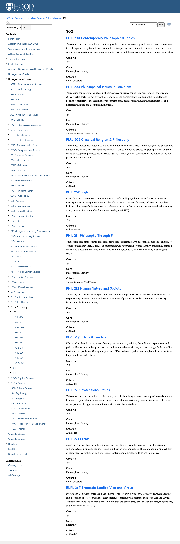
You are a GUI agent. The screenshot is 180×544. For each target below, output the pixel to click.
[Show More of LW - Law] (8, 261)
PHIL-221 (19, 357)
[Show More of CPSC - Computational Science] (8, 149)
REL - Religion (17, 398)
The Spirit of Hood (17, 58)
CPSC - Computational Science (25, 150)
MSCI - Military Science (21, 276)
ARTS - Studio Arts (19, 104)
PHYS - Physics (17, 383)
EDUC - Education (19, 165)
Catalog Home (15, 465)
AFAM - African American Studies (26, 84)
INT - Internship (17, 241)
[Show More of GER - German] (8, 200)
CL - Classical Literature (21, 139)
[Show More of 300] (10, 367)
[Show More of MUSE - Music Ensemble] (8, 286)
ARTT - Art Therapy (19, 109)
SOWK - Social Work (20, 408)
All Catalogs (14, 475)
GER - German (17, 200)
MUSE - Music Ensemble (21, 286)
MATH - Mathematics (20, 266)
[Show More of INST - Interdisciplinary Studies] (8, 235)
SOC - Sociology (18, 403)
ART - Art (14, 99)
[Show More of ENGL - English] (8, 170)
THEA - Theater (17, 428)
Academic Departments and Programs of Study (30, 69)
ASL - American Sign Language (25, 114)
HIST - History (17, 221)
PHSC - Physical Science (22, 378)
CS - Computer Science (21, 155)
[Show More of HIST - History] (8, 220)
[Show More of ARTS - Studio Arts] (8, 104)
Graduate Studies (16, 433)
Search (26, 28)
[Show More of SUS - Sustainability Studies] (8, 418)
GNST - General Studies (21, 215)
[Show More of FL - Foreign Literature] (8, 180)
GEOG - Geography (19, 195)
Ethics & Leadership (88, 337)
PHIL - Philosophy (18, 307)
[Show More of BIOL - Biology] (8, 119)
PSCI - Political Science (21, 388)
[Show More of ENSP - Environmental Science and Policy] (8, 175)
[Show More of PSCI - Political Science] (8, 387)
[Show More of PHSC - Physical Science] (8, 377)
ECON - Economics (19, 160)
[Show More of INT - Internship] (8, 240)
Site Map (12, 470)
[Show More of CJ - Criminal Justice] (8, 134)
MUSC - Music (17, 281)
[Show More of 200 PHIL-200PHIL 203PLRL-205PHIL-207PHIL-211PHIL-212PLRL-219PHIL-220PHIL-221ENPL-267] (10, 311)
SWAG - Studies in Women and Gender (28, 423)
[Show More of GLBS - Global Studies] (8, 210)
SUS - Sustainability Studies (23, 418)
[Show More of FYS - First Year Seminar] (8, 190)
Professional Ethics (88, 390)
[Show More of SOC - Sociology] (8, 403)
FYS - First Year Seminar (21, 190)
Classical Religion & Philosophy (97, 139)
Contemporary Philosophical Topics (100, 38)
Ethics (78, 438)
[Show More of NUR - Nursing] (8, 291)
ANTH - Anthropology (20, 89)
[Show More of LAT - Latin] (8, 256)
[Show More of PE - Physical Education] (8, 296)
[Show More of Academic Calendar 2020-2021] (6, 43)
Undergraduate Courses (19, 79)
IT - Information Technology (23, 246)
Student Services (16, 63)
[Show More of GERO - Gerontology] (8, 205)
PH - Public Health (19, 302)
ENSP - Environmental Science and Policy (30, 175)
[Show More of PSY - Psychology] (8, 392)
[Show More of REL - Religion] (8, 398)
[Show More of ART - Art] (8, 99)
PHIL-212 (19, 342)
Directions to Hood (17, 454)
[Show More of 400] (10, 372)
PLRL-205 (19, 327)
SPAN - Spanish (17, 413)
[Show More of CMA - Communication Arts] (8, 144)
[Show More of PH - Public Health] (8, 301)
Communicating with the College (24, 48)
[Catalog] (144, 24)
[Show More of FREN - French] (8, 185)
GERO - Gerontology (20, 205)
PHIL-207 (19, 332)
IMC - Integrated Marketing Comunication (30, 231)
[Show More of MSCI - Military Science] (8, 276)
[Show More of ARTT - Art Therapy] (8, 109)
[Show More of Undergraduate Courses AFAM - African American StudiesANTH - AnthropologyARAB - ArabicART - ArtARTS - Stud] (6, 78)
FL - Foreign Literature (21, 180)
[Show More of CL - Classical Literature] (8, 139)
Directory (12, 443)
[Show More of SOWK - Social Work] (8, 408)
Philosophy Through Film (91, 235)
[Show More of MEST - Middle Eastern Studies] (8, 271)
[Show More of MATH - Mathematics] (8, 266)
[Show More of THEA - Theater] (8, 428)
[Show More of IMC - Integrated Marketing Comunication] (8, 230)
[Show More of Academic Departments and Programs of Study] (6, 68)
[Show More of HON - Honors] (8, 225)
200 (14, 312)
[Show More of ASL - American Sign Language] (8, 114)
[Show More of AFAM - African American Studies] (8, 83)
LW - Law (14, 261)
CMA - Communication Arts (23, 145)
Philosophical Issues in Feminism (98, 86)
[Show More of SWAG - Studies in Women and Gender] (8, 423)
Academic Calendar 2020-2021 (23, 43)
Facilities (12, 448)
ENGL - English (17, 170)
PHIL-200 (19, 317)
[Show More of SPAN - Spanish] (8, 413)
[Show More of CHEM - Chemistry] (8, 129)
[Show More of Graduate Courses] (6, 438)
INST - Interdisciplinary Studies (25, 236)
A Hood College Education (21, 53)
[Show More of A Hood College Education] (6, 53)
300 (14, 367)
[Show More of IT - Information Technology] (8, 246)
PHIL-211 (19, 337)
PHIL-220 (19, 352)
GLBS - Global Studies (21, 210)
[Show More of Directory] (6, 443)
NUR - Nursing (17, 291)
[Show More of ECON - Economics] (8, 159)
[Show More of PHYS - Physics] (8, 382)
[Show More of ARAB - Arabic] (8, 94)
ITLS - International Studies (23, 251)
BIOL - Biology (17, 119)
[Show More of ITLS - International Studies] (8, 251)
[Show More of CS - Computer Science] (8, 154)
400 (14, 372)
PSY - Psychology (18, 393)
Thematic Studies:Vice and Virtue (99, 487)
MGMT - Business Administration (25, 124)
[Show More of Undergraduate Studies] (6, 73)
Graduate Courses (16, 438)
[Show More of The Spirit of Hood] (6, 58)
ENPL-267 (19, 362)
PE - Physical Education (21, 296)
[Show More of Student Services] (6, 63)
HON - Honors (17, 226)
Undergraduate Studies (19, 74)
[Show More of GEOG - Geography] (8, 195)
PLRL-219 (19, 347)
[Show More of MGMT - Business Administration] (8, 124)
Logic (77, 192)
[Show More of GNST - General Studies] (8, 215)
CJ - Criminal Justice (20, 134)
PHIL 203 (19, 322)
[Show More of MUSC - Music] (8, 281)
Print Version (14, 38)
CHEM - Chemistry (19, 129)
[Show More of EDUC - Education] (8, 164)
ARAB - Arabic (17, 94)
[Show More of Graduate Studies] (6, 433)
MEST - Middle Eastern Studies (25, 271)
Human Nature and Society (93, 288)
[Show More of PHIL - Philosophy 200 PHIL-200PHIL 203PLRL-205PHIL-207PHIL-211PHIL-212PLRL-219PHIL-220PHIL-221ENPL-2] (8, 306)
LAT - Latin (15, 256)
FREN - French (17, 185)
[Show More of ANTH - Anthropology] (8, 88)
